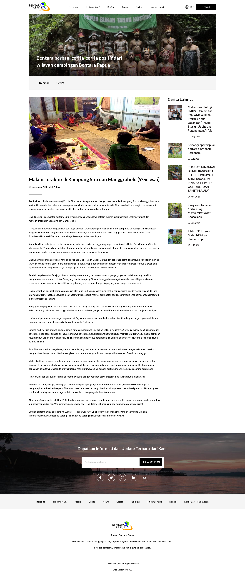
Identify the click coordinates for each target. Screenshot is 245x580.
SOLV (129, 570)
